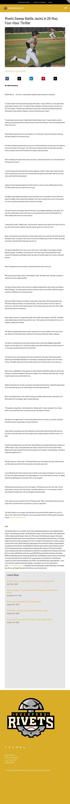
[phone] (24, 747)
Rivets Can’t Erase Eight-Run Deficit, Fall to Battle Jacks (29, 620)
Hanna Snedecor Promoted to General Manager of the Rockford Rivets (32, 592)
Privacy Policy (45, 770)
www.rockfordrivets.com (17, 517)
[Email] (55, 78)
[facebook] (6, 747)
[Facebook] (7, 78)
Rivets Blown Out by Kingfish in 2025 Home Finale (27, 611)
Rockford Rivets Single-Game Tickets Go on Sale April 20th (31, 582)
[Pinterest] (43, 78)
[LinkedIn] (31, 78)
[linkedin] (20, 747)
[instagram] (17, 747)
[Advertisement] (22, 647)
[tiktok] (9, 747)
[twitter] (13, 747)
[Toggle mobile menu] (66, 8)
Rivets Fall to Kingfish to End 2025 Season (24, 602)
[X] (19, 78)
